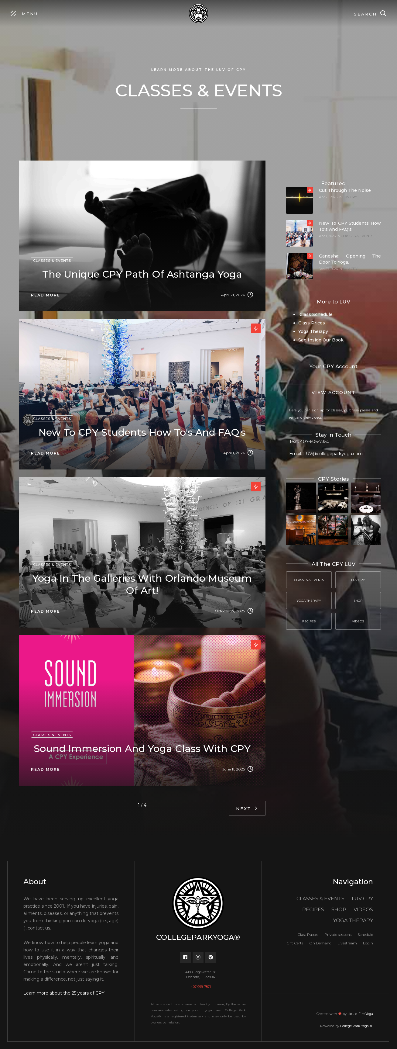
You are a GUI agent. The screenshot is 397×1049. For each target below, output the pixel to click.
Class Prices (311, 323)
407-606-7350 (315, 441)
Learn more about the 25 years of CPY (63, 993)
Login (368, 943)
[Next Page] (247, 808)
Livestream (347, 943)
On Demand (320, 943)
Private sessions (337, 934)
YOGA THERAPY (353, 920)
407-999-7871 (200, 987)
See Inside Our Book (321, 340)
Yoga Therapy (313, 331)
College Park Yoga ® (356, 1026)
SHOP (338, 909)
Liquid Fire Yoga (360, 1014)
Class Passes (307, 934)
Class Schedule (315, 314)
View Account (333, 392)
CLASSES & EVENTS (357, 236)
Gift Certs (294, 943)
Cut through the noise (345, 190)
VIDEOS (363, 909)
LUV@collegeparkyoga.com (333, 453)
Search (365, 14)
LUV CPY (350, 197)
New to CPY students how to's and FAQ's (350, 226)
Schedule (365, 934)
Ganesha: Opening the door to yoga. (350, 259)
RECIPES (313, 909)
